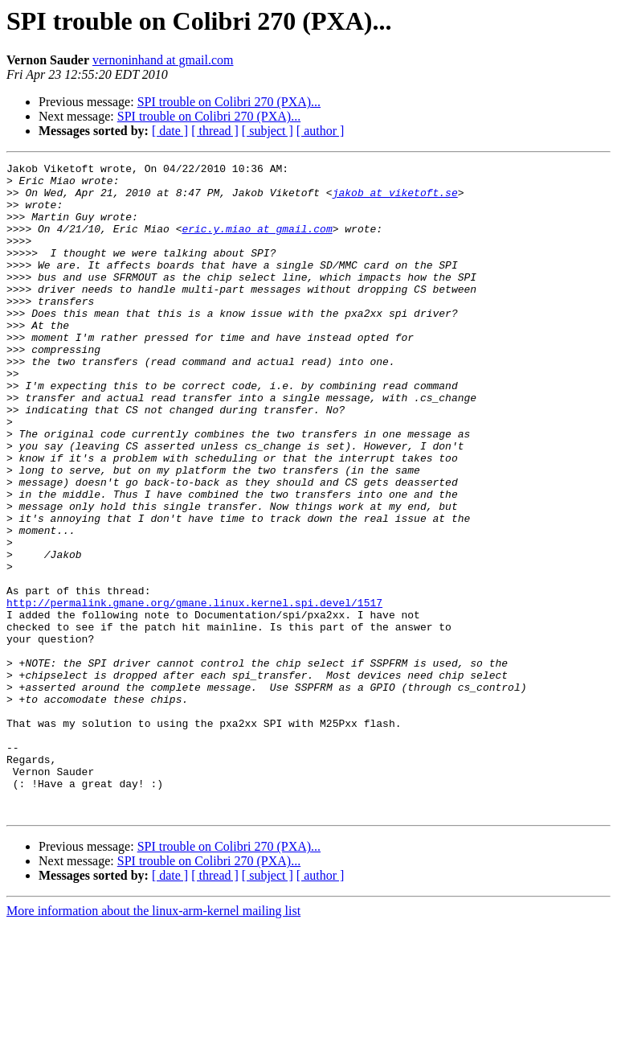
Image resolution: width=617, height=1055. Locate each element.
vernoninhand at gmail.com (163, 60)
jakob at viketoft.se (395, 199)
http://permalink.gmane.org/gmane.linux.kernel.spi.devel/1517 (194, 691)
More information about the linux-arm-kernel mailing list (153, 1041)
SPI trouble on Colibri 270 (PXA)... (229, 102)
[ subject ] (267, 131)
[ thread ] (215, 131)
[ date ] (170, 131)
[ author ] (320, 131)
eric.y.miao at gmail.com (257, 243)
